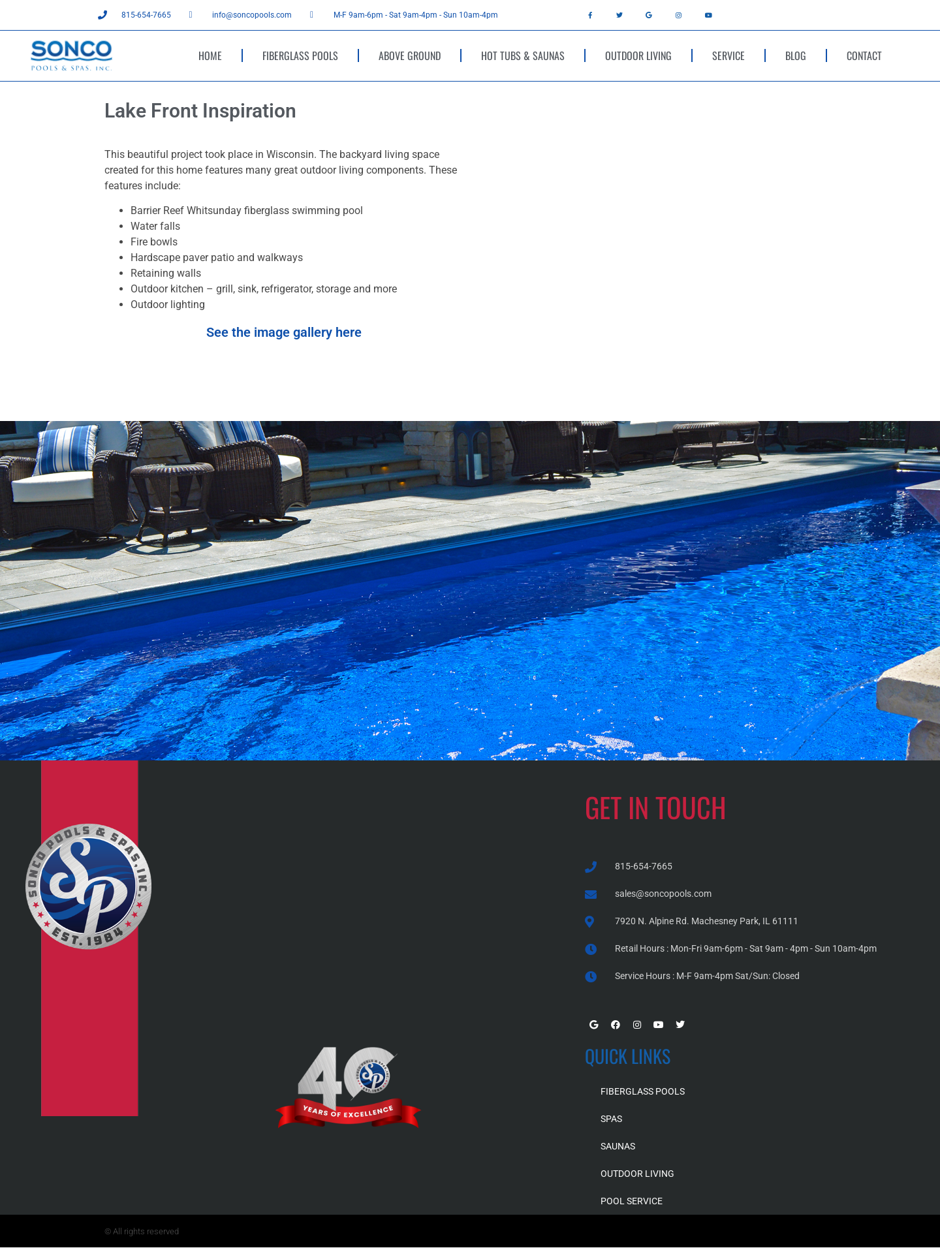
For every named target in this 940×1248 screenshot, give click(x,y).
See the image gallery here (284, 332)
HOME (210, 55)
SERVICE (728, 55)
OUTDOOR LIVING (638, 55)
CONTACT (864, 55)
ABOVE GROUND (410, 55)
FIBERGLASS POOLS (300, 55)
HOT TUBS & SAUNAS (523, 55)
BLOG (795, 55)
